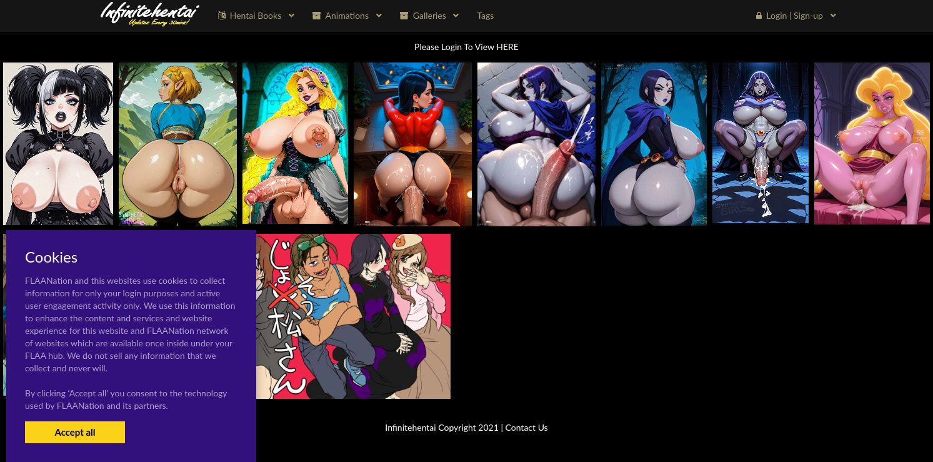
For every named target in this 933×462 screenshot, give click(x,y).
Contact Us (527, 427)
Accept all (74, 432)
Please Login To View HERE (466, 46)
